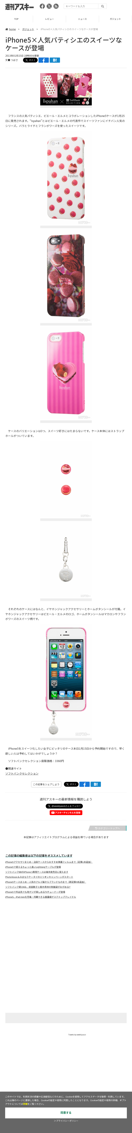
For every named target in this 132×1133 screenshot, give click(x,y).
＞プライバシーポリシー (66, 1121)
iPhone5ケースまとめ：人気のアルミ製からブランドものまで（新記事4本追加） (45, 882)
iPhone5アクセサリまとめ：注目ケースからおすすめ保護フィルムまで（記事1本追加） (49, 862)
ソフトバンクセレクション (21, 773)
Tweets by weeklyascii (77, 1034)
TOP (16, 18)
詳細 (25, 1104)
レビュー (49, 18)
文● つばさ (11, 60)
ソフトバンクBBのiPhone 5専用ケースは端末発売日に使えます (36, 872)
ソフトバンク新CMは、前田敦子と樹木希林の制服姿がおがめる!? (37, 887)
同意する (66, 1112)
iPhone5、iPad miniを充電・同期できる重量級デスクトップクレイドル (40, 897)
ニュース (82, 18)
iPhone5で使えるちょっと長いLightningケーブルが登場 (33, 867)
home (10, 29)
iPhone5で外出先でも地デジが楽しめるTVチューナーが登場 (35, 892)
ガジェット (115, 18)
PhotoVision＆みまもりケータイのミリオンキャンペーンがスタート (39, 877)
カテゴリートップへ (107, 828)
